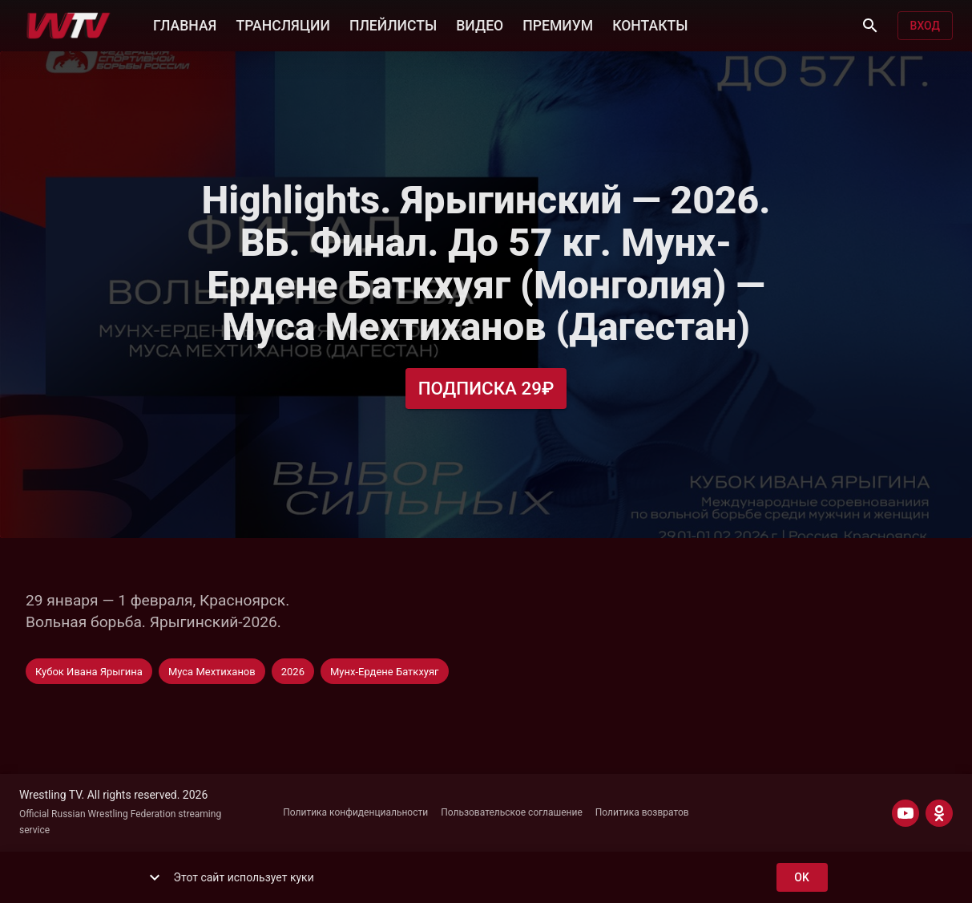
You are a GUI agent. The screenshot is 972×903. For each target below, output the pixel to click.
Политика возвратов (642, 812)
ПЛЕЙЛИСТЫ (393, 24)
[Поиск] (870, 25)
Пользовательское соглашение (512, 812)
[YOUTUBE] (905, 813)
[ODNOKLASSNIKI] (939, 813)
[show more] (154, 877)
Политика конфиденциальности (355, 812)
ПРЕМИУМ (558, 24)
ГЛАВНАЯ (184, 24)
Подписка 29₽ (486, 388)
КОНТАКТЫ (650, 24)
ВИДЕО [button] (479, 24)
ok (802, 878)
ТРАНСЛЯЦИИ (282, 24)
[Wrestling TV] (68, 25)
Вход (925, 26)
